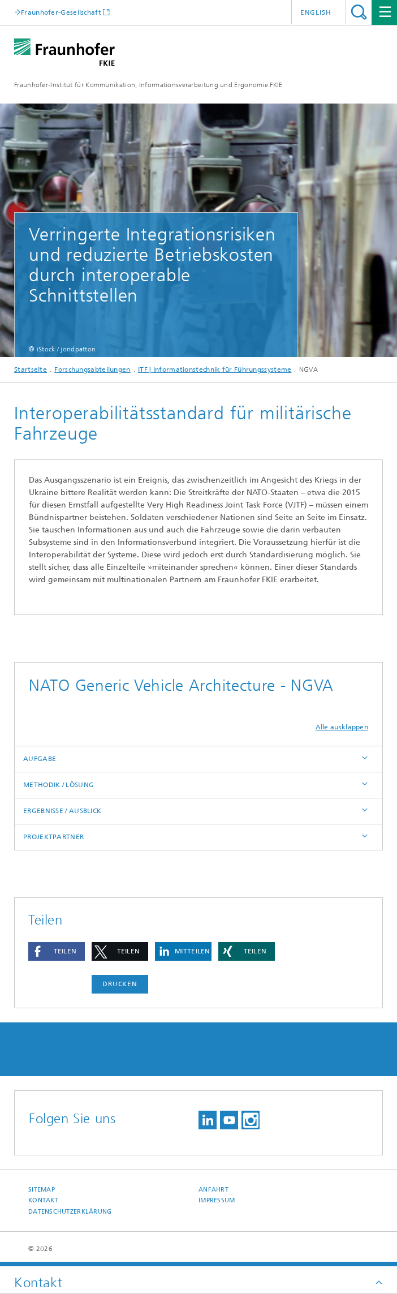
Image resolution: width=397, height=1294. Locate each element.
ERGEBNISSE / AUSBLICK (62, 811)
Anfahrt (213, 1189)
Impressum (216, 1200)
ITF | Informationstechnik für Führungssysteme (215, 369)
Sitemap (41, 1189)
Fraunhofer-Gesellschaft (61, 12)
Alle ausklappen (342, 727)
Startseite (30, 369)
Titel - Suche (359, 12)
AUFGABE (39, 759)
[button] (56, 951)
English (315, 12)
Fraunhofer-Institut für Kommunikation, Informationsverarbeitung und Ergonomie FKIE (148, 85)
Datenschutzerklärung (70, 1211)
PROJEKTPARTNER (53, 837)
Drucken (119, 984)
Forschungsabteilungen (92, 369)
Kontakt (43, 1200)
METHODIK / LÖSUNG (58, 785)
